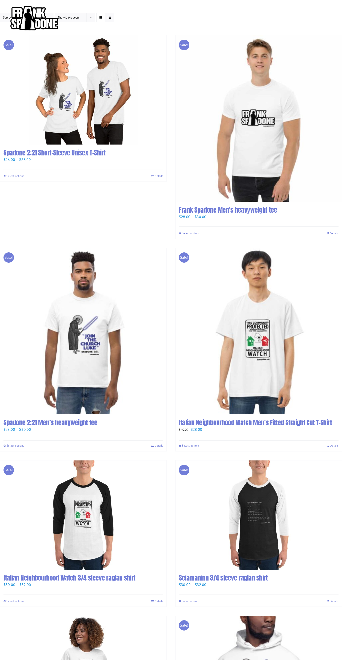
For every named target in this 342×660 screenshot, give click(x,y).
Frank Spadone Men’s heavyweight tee (228, 210)
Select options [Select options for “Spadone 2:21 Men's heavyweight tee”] (15, 445)
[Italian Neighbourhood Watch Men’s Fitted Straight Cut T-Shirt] (259, 331)
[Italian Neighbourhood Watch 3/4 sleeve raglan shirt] (83, 515)
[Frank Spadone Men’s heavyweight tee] (259, 118)
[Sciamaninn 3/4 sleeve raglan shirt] (259, 515)
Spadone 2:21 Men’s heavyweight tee (50, 422)
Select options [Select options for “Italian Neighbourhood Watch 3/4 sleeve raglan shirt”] (15, 601)
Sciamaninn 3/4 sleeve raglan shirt (223, 578)
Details (158, 176)
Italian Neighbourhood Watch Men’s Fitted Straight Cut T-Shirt (255, 422)
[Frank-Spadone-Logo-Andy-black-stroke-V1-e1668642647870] (34, 5)
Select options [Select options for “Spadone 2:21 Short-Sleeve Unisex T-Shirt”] (15, 176)
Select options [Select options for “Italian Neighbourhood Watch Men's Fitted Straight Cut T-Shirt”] (191, 445)
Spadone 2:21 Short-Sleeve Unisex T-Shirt (54, 153)
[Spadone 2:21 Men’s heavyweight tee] (83, 331)
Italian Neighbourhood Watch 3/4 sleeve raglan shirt (69, 578)
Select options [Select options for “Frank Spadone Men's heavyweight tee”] (191, 233)
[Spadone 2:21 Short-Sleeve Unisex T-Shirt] (83, 90)
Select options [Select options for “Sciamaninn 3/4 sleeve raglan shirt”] (191, 601)
